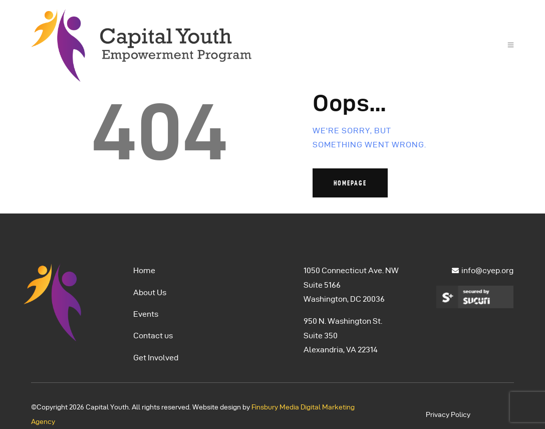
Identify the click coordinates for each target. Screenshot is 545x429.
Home (144, 270)
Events (145, 314)
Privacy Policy (448, 414)
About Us (149, 292)
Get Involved (155, 357)
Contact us (153, 335)
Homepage (350, 183)
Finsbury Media (276, 407)
